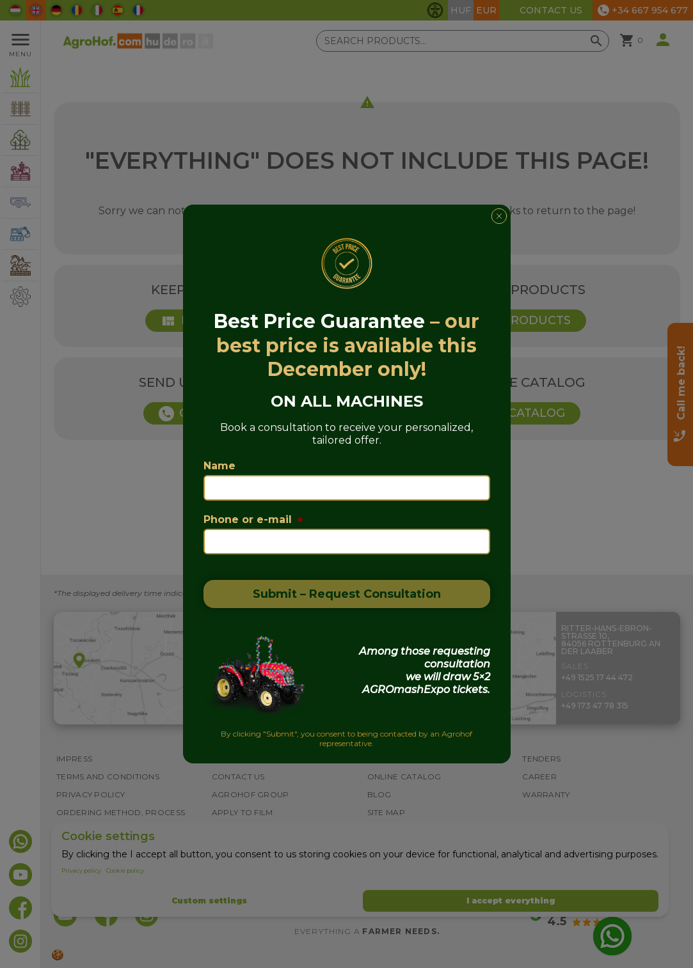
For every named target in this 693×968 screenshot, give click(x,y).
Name (219, 466)
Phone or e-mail (253, 519)
